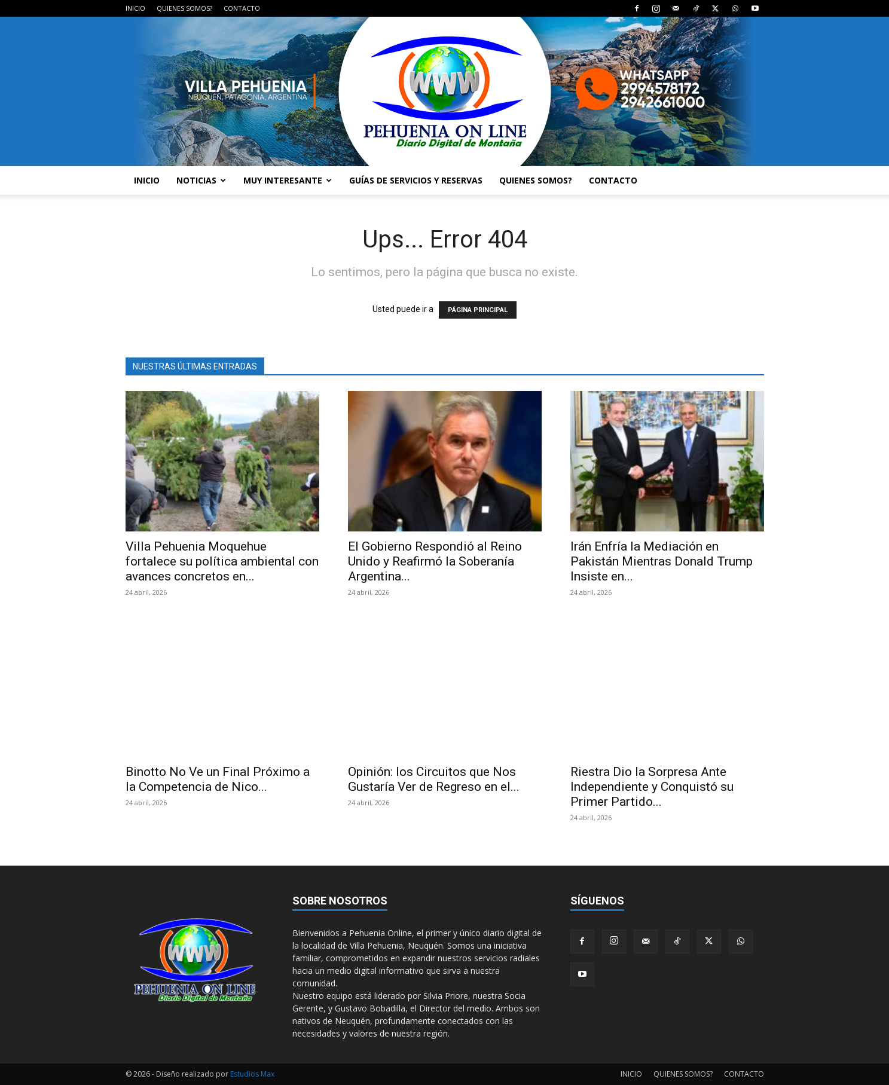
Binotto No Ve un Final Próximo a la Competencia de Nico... (218, 779)
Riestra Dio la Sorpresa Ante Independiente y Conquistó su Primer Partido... (652, 787)
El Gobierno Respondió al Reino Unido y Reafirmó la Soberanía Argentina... (435, 561)
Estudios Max (252, 1074)
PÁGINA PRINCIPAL (478, 310)
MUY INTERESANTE (287, 180)
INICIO (135, 8)
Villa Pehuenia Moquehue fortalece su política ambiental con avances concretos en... (222, 561)
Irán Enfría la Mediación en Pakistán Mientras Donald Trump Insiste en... (661, 561)
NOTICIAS (201, 180)
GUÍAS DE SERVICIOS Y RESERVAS (415, 180)
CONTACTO (242, 8)
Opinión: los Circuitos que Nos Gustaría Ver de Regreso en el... (434, 779)
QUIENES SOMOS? (184, 8)
